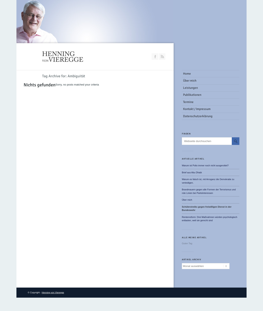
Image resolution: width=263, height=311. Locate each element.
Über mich (187, 200)
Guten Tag (187, 243)
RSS (162, 56)
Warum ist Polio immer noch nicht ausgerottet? (205, 165)
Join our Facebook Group (155, 56)
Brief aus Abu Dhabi (192, 172)
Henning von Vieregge (53, 292)
